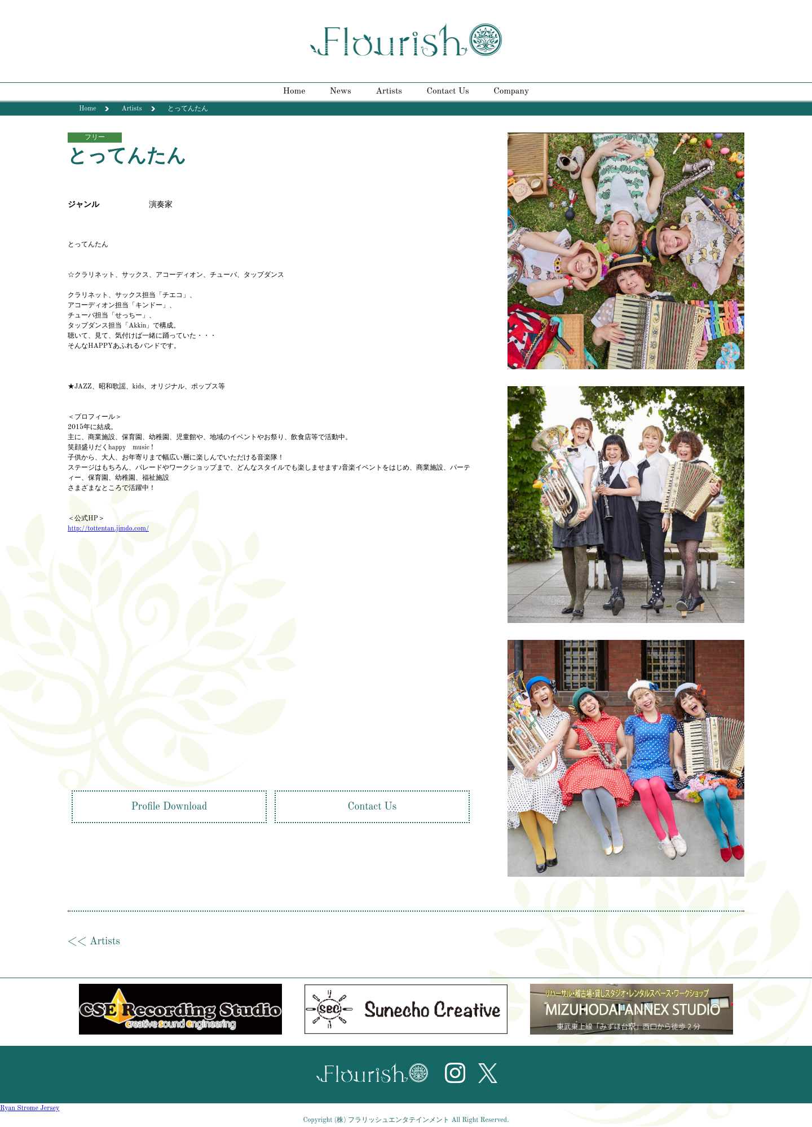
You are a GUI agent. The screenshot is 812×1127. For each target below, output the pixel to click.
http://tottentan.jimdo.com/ (108, 528)
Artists (389, 91)
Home (294, 91)
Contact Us (448, 91)
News (340, 91)
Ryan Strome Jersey (29, 1108)
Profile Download (169, 807)
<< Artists (94, 941)
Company (511, 91)
